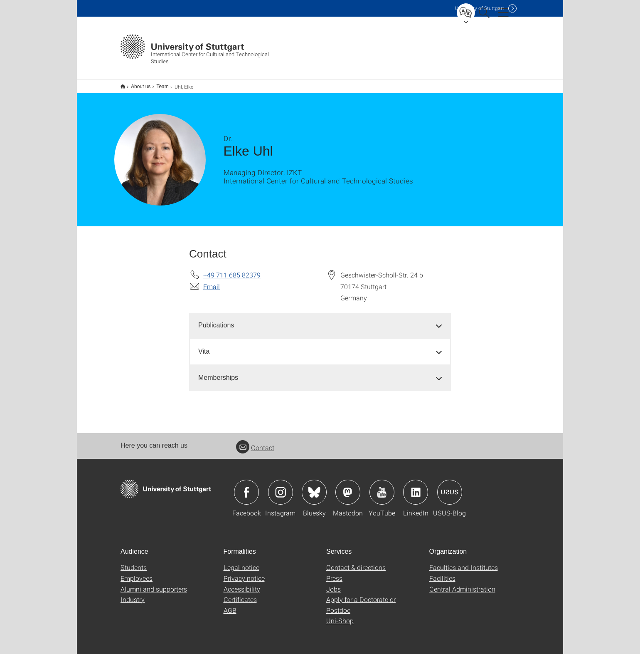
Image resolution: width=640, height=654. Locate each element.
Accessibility (242, 583)
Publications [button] (216, 319)
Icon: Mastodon (347, 486)
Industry (133, 594)
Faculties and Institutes (463, 561)
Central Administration (462, 583)
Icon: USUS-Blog (449, 486)
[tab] (320, 320)
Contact (255, 442)
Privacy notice (244, 572)
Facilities (442, 572)
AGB (230, 604)
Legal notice (241, 561)
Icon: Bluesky (314, 486)
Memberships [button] (218, 372)
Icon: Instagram (280, 486)
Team (158, 84)
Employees (137, 572)
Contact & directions (356, 561)
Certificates (240, 594)
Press (334, 572)
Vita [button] (203, 345)
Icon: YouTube (381, 486)
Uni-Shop (340, 615)
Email (211, 281)
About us (136, 84)
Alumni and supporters (154, 583)
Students (134, 561)
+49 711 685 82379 (232, 269)
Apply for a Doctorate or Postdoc (361, 599)
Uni (479, 8)
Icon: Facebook (246, 486)
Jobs (333, 583)
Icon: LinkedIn (415, 486)
